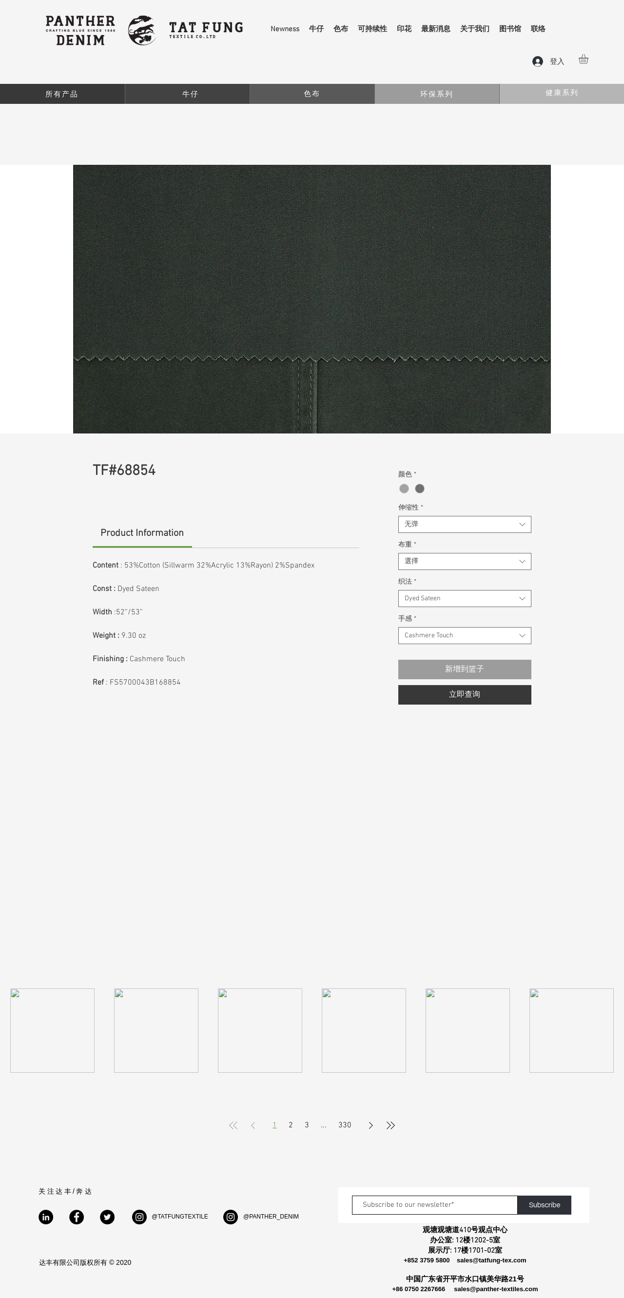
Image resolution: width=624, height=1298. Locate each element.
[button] (589, 59)
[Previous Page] (253, 1125)
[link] (142, 533)
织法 (407, 582)
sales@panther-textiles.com (496, 1289)
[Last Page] (390, 1125)
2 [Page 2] (291, 1125)
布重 (407, 545)
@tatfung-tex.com (499, 1260)
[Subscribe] (544, 1205)
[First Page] (233, 1125)
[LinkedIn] (46, 1217)
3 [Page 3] (307, 1125)
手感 (407, 619)
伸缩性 (410, 508)
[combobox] (464, 524)
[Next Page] (371, 1125)
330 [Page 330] (344, 1125)
